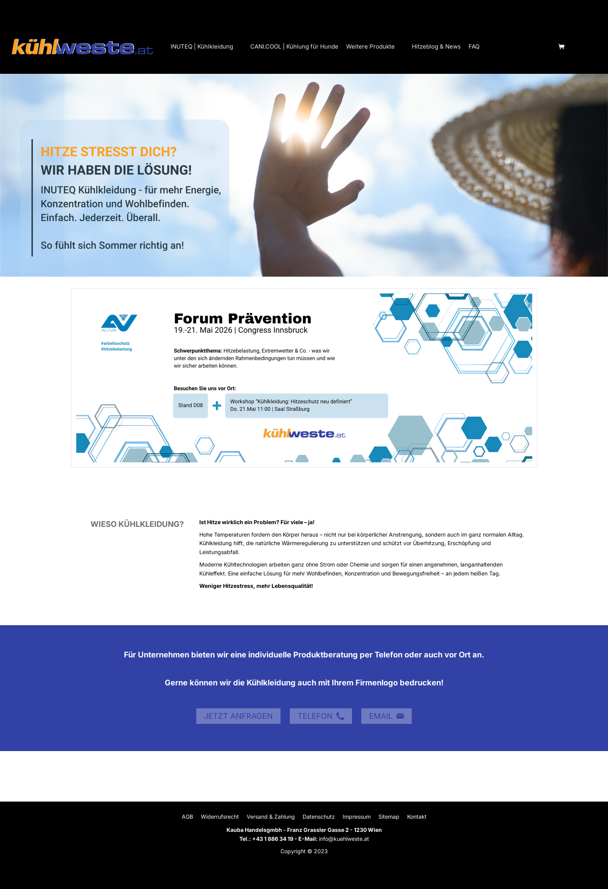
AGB (187, 816)
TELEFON (321, 716)
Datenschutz (319, 816)
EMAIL (386, 716)
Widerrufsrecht (220, 816)
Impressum (357, 816)
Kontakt (417, 816)
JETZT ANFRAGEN (238, 716)
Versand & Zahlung (271, 816)
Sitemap (388, 816)
